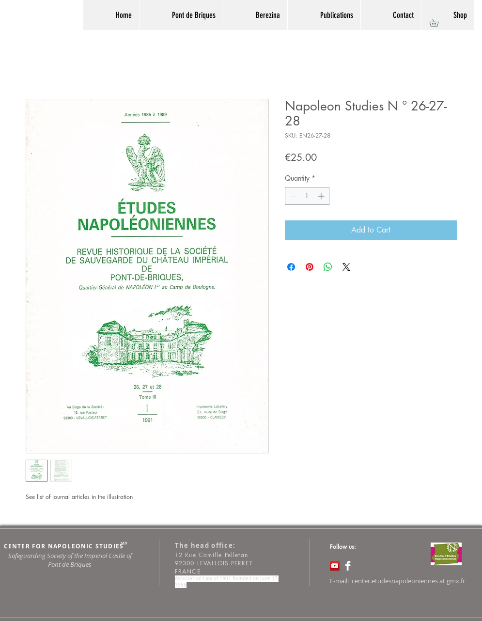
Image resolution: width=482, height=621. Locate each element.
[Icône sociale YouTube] (335, 566)
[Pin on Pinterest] (309, 267)
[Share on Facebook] (291, 267)
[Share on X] (346, 267)
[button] (437, 23)
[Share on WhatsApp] (328, 267)
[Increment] (322, 195)
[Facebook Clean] (348, 566)
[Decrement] (292, 195)
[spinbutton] (307, 195)
